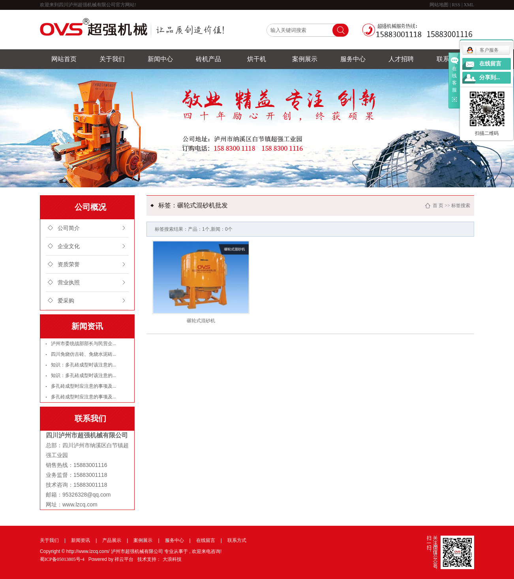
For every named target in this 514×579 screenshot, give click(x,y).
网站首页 (64, 59)
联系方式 (236, 540)
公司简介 (69, 228)
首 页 (438, 205)
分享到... (489, 77)
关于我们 (112, 59)
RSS (456, 4)
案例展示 (304, 59)
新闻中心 (160, 59)
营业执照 (69, 283)
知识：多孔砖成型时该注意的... (83, 365)
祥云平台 (123, 559)
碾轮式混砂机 (201, 320)
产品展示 (111, 540)
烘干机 (256, 59)
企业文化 (69, 246)
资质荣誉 (69, 264)
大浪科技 (172, 559)
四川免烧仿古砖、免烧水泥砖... (83, 354)
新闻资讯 (80, 540)
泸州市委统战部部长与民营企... (83, 343)
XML (468, 4)
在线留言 (205, 540)
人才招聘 (401, 59)
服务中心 (353, 59)
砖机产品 (208, 59)
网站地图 (440, 4)
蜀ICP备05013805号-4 (62, 559)
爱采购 (66, 301)
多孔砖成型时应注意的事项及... (83, 386)
